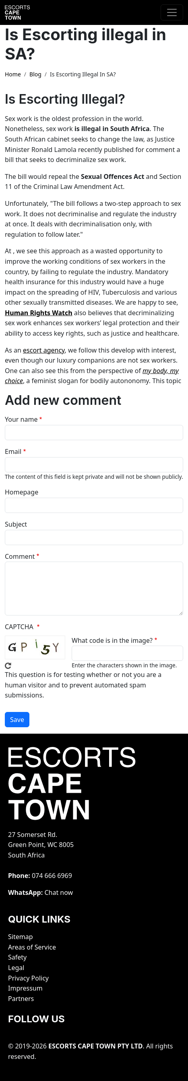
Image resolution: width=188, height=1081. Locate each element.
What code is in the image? (112, 640)
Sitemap (20, 936)
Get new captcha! (8, 666)
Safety (17, 957)
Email (13, 451)
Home (13, 74)
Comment (20, 556)
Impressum (25, 988)
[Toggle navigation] (172, 12)
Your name (21, 419)
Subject (16, 524)
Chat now (58, 892)
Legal (16, 967)
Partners (21, 998)
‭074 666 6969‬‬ (52, 875)
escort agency (44, 350)
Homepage (21, 492)
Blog (35, 74)
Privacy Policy (28, 978)
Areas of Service (32, 947)
